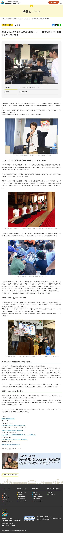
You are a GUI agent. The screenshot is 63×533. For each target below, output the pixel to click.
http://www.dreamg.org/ (8, 418)
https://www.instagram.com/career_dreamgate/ (15, 439)
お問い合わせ (6, 497)
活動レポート (11, 18)
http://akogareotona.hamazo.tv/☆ (11, 444)
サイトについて (6, 490)
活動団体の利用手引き (38, 496)
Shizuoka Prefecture (12, 530)
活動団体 (35, 491)
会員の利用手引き (22, 496)
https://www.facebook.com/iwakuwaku (13, 430)
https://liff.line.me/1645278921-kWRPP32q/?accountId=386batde (20, 434)
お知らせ (5, 492)
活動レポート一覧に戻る (11, 474)
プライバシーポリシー (8, 501)
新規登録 (53, 2)
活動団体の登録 (36, 498)
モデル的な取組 (36, 494)
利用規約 (5, 499)
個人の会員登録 (21, 498)
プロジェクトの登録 (37, 500)
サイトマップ (6, 503)
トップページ (4, 18)
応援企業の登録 (51, 494)
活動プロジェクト (22, 491)
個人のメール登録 (22, 500)
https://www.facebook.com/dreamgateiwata (14, 425)
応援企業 (50, 491)
